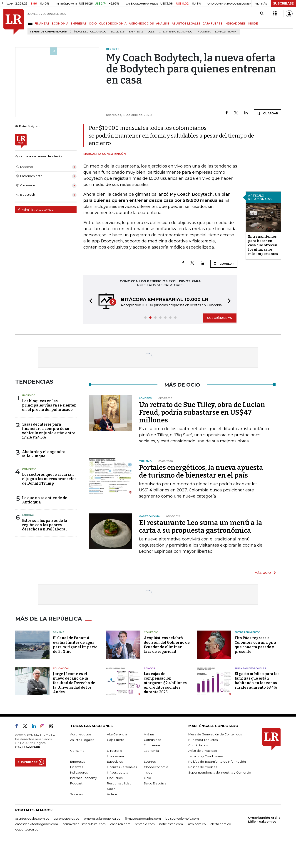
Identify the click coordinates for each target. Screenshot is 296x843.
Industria (204, 31)
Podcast (76, 783)
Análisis (149, 734)
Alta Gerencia (117, 734)
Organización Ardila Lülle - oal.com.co (264, 819)
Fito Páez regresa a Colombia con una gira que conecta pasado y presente (255, 645)
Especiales (115, 761)
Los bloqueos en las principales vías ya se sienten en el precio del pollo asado (49, 405)
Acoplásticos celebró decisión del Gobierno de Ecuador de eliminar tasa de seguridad (167, 645)
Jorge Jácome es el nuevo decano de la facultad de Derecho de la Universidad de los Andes (74, 683)
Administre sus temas (35, 209)
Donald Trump (225, 31)
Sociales (76, 794)
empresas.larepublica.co (102, 818)
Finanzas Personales (250, 668)
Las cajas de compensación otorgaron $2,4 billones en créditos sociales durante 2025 (165, 683)
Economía (151, 750)
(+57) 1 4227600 (27, 747)
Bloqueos (117, 31)
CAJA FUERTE (212, 23)
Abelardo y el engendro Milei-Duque (43, 454)
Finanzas (76, 767)
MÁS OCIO (263, 572)
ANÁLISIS (162, 23)
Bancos (149, 668)
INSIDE (253, 23)
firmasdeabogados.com (143, 818)
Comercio (29, 469)
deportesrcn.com (28, 829)
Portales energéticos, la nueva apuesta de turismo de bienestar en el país (201, 471)
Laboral (28, 515)
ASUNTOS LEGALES (186, 23)
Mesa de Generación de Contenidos (215, 734)
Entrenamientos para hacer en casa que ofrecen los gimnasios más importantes (263, 245)
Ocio (147, 778)
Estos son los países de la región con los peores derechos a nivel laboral (44, 524)
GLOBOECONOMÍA (113, 23)
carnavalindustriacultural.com (84, 824)
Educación (61, 668)
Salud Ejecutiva (155, 783)
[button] (89, 301)
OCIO (93, 23)
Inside (148, 772)
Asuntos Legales (82, 740)
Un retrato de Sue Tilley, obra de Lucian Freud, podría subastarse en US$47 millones (202, 412)
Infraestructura (117, 772)
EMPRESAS (79, 23)
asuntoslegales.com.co (32, 818)
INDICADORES (235, 23)
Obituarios (114, 778)
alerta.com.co (220, 824)
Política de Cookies (202, 767)
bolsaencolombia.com (182, 818)
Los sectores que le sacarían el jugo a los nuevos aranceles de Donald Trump (49, 478)
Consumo (77, 750)
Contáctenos (198, 745)
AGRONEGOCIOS (141, 23)
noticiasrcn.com (171, 824)
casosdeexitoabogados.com (36, 824)
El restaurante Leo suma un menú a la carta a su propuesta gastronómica (200, 527)
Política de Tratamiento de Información (217, 761)
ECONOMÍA (60, 23)
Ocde (151, 31)
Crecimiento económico (175, 31)
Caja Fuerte (115, 740)
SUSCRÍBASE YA (219, 318)
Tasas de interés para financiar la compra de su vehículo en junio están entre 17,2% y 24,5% (48, 431)
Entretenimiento (247, 632)
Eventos (150, 761)
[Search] (262, 13)
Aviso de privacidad (202, 750)
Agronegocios (80, 734)
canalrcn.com (120, 824)
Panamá (58, 632)
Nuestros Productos (203, 740)
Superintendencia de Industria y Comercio (219, 772)
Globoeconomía (156, 767)
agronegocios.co (66, 818)
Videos (112, 794)
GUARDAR (267, 113)
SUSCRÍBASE (283, 3)
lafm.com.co (196, 824)
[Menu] (31, 23)
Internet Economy (83, 778)
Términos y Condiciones (205, 756)
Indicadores (79, 772)
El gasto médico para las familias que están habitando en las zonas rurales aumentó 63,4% (257, 681)
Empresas (136, 31)
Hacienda (28, 395)
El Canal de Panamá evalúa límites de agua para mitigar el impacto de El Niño (75, 645)
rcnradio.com (145, 824)
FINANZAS (42, 23)
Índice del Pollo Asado (90, 31)
